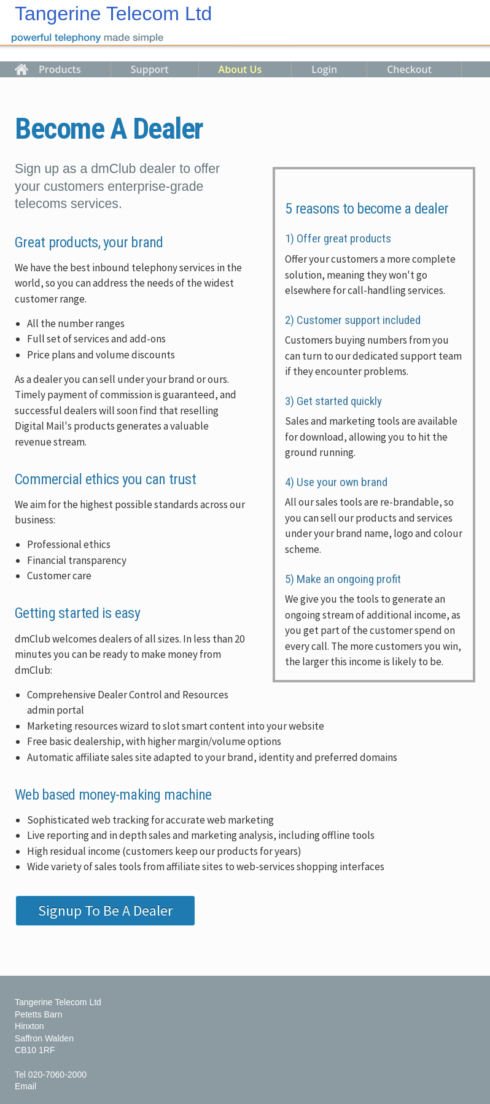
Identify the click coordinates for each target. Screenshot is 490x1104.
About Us (240, 69)
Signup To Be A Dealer (105, 910)
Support (150, 69)
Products (60, 69)
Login (324, 69)
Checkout (409, 69)
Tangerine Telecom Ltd (113, 13)
